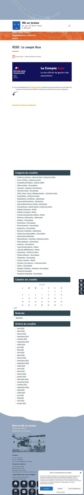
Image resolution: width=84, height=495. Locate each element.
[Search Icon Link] (81, 293)
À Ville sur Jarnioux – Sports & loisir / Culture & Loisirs (36, 177)
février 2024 (21, 374)
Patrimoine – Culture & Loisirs (27, 252)
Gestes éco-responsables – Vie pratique (31, 233)
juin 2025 (20, 347)
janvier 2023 (21, 403)
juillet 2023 (21, 393)
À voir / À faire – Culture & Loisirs (29, 180)
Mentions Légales (61, 492)
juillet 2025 (21, 344)
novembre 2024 (23, 360)
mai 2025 (20, 350)
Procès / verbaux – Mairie (26, 260)
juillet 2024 (21, 366)
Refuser (60, 488)
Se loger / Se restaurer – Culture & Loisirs (32, 263)
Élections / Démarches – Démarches (30, 217)
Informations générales (25, 236)
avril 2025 (20, 352)
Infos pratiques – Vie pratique (27, 242)
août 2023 (21, 390)
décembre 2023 (22, 379)
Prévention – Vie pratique (26, 258)
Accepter (46, 488)
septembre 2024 (23, 363)
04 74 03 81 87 (19, 458)
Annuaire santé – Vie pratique (27, 191)
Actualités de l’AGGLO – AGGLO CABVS (30, 183)
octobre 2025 (22, 339)
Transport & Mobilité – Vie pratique (29, 274)
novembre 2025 (23, 336)
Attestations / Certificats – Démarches (30, 199)
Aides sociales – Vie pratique (27, 185)
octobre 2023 (22, 385)
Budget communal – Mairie (27, 209)
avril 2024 (20, 368)
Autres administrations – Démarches (30, 201)
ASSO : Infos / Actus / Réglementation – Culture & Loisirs (37, 193)
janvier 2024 (21, 377)
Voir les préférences (74, 488)
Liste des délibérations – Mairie (28, 250)
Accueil (49, 32)
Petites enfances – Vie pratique (28, 255)
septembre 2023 (23, 387)
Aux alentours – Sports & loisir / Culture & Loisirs (34, 207)
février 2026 (21, 334)
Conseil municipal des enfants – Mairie (31, 215)
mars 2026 (21, 331)
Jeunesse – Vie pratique (25, 244)
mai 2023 (20, 398)
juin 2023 (20, 395)
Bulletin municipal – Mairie (26, 212)
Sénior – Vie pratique (24, 266)
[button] (80, 473)
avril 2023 (20, 401)
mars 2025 (21, 355)
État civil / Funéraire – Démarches (29, 231)
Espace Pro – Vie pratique (26, 228)
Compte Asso (34, 87)
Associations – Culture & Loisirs (28, 196)
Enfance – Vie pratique (25, 220)
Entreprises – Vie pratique (26, 223)
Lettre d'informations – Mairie (28, 247)
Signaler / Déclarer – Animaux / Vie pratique (32, 268)
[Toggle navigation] (69, 25)
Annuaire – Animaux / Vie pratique (29, 188)
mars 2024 (21, 371)
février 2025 (21, 358)
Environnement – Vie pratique (27, 225)
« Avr (15, 308)
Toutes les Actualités (24, 271)
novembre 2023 (23, 382)
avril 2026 (20, 328)
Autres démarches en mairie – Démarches (32, 204)
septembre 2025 (23, 342)
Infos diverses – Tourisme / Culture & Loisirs (33, 239)
